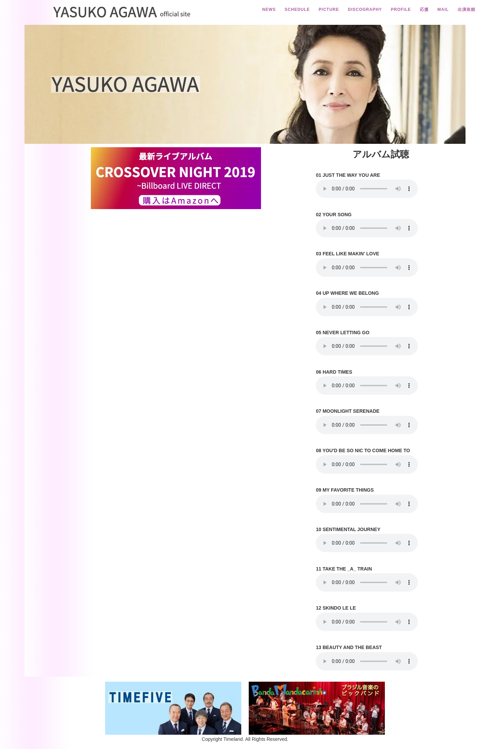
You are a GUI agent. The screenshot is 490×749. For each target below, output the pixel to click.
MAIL (443, 9)
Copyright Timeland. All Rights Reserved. (245, 739)
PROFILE (401, 9)
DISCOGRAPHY (365, 9)
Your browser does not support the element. (367, 189)
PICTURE (329, 9)
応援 (424, 9)
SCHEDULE (297, 9)
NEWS (269, 9)
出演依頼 (466, 9)
